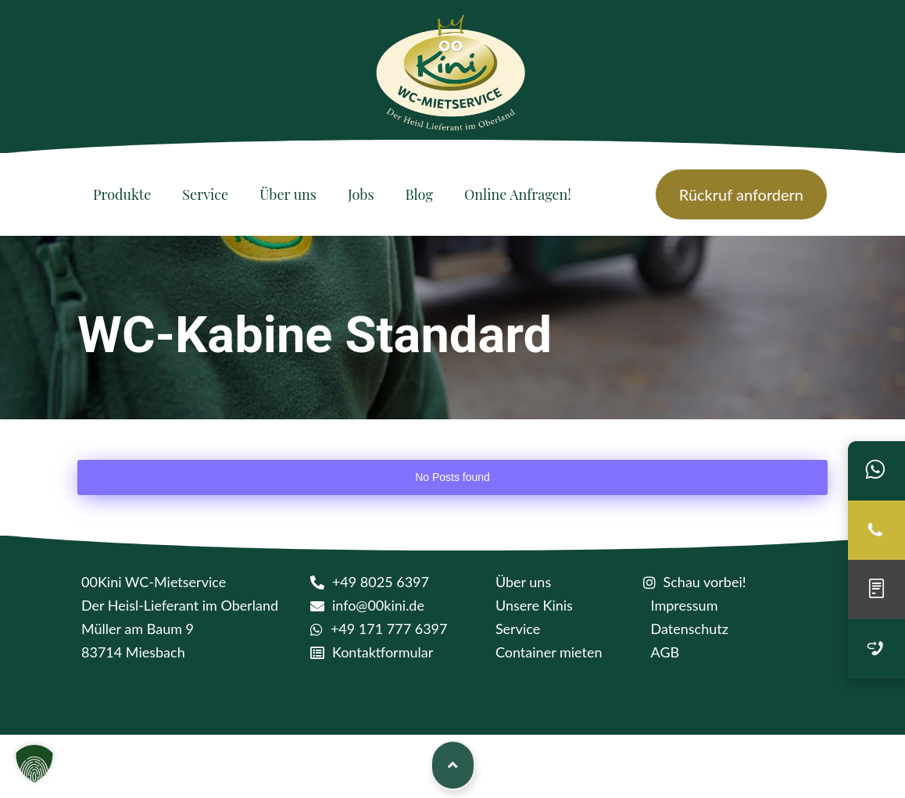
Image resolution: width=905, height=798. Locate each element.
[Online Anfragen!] (518, 194)
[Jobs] (361, 194)
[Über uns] (288, 194)
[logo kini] (452, 77)
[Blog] (419, 194)
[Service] (205, 194)
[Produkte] (121, 194)
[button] (34, 763)
